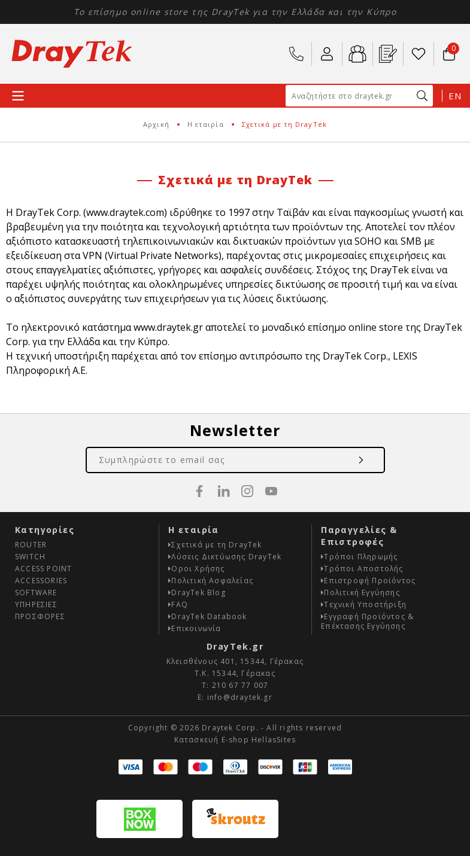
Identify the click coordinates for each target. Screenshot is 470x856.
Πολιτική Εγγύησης (360, 592)
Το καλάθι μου (448, 48)
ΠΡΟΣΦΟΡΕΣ (40, 616)
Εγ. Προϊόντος (388, 54)
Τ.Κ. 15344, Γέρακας (235, 673)
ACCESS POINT (43, 568)
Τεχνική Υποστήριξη (364, 604)
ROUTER (31, 545)
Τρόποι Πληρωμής (359, 557)
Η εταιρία (205, 124)
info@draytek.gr (239, 697)
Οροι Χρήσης (196, 568)
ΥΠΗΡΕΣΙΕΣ (36, 604)
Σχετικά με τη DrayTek (215, 545)
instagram (247, 491)
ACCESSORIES (41, 580)
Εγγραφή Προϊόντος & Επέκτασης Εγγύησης (367, 621)
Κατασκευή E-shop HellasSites (235, 740)
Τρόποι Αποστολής (362, 568)
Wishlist (418, 54)
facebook (199, 491)
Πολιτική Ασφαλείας (210, 580)
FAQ (178, 604)
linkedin (223, 491)
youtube (271, 491)
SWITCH (30, 557)
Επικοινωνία (194, 628)
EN (454, 96)
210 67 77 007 (296, 54)
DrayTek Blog (197, 592)
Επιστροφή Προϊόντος (368, 580)
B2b (357, 54)
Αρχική (156, 124)
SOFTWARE (36, 592)
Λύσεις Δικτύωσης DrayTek (224, 557)
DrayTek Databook (207, 616)
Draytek (72, 54)
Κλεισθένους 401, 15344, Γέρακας (235, 661)
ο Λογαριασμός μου (327, 54)
